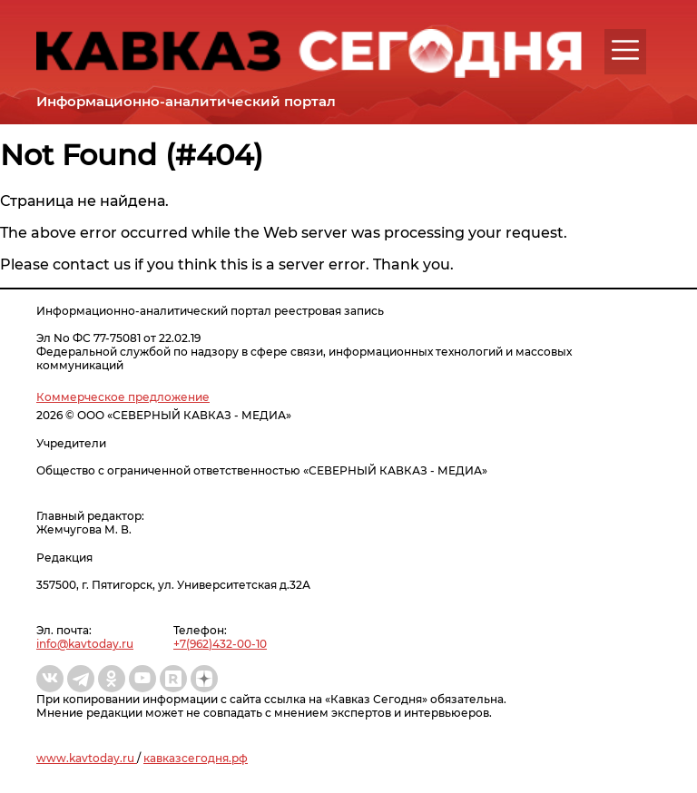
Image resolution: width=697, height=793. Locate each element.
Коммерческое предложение (123, 397)
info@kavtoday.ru (84, 644)
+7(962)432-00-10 (220, 644)
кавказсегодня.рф (195, 758)
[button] (625, 50)
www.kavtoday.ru (86, 758)
